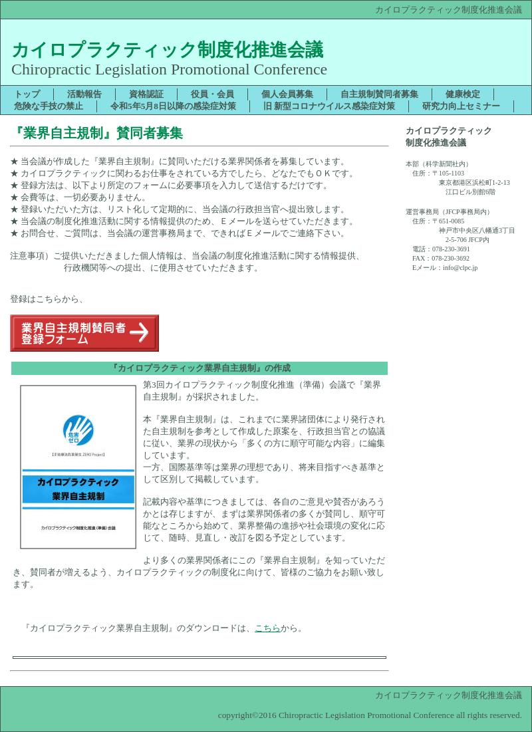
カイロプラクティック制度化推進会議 (167, 50)
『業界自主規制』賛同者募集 (96, 133)
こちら (268, 628)
